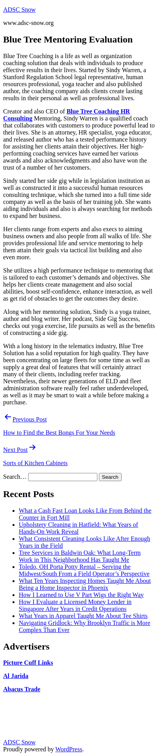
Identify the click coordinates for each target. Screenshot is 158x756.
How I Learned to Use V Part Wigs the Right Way (81, 594)
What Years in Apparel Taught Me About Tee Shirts (83, 616)
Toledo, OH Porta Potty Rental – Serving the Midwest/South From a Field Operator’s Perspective (84, 570)
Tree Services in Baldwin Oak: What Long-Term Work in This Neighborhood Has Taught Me (80, 556)
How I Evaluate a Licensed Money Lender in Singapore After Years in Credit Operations (75, 605)
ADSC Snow (19, 9)
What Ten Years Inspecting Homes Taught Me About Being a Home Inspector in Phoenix (85, 584)
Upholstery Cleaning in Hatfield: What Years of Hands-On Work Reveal (78, 528)
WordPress (68, 749)
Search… (15, 476)
